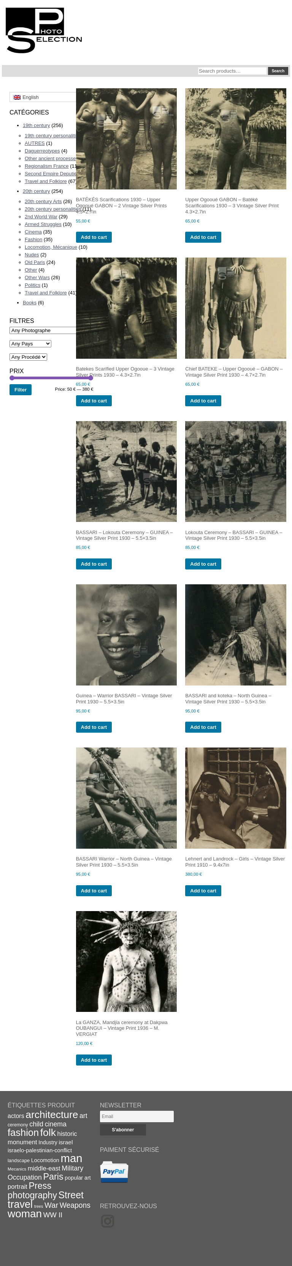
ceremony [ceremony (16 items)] (18, 1125)
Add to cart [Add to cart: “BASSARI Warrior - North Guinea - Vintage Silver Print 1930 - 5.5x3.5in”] (94, 891)
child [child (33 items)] (36, 1124)
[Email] (137, 1116)
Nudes (32, 255)
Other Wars (37, 277)
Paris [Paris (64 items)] (53, 1177)
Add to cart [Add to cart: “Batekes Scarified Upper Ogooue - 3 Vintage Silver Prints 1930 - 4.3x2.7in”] (94, 401)
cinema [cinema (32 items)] (56, 1124)
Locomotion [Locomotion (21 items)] (45, 1160)
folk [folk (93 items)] (48, 1132)
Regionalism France (47, 166)
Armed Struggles (43, 224)
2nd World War (41, 216)
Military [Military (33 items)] (72, 1168)
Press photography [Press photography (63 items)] (32, 1190)
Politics (32, 285)
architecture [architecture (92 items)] (51, 1114)
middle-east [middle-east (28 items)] (44, 1168)
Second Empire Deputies (52, 174)
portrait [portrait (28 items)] (17, 1186)
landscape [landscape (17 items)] (19, 1160)
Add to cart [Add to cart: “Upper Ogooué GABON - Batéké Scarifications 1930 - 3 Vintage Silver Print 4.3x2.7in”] (203, 237)
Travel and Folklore (46, 181)
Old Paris (35, 262)
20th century (36, 191)
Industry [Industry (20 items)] (47, 1142)
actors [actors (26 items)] (16, 1115)
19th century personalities (53, 135)
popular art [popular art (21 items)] (77, 1178)
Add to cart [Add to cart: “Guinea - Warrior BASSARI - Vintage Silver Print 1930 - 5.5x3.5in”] (94, 727)
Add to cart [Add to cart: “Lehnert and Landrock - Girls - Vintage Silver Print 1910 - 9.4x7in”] (203, 891)
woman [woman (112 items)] (25, 1214)
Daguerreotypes (42, 151)
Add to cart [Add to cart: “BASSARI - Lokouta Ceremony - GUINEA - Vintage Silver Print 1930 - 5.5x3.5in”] (94, 564)
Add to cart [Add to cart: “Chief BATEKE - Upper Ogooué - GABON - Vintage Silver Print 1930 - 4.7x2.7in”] (203, 401)
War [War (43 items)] (51, 1205)
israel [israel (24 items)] (66, 1142)
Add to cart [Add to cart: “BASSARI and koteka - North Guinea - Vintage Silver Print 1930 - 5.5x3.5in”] (203, 727)
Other (31, 270)
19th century (36, 125)
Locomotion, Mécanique (51, 247)
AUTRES (35, 143)
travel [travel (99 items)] (20, 1204)
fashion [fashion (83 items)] (23, 1132)
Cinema (33, 232)
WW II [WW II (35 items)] (52, 1215)
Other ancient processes (51, 158)
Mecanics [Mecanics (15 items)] (17, 1168)
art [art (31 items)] (83, 1116)
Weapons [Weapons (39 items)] (75, 1205)
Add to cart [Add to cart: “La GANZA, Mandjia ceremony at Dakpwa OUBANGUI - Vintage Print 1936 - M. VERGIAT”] (94, 1060)
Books (29, 302)
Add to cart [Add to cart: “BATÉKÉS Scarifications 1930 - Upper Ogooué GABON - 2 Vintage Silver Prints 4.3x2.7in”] (94, 237)
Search (278, 71)
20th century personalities (53, 209)
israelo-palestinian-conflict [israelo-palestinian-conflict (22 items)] (40, 1150)
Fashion (33, 239)
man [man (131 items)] (71, 1158)
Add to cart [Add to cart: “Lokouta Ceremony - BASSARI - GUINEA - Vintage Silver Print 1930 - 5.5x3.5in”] (203, 564)
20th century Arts (43, 201)
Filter (20, 390)
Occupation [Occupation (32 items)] (25, 1177)
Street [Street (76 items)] (71, 1195)
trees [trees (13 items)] (38, 1206)
